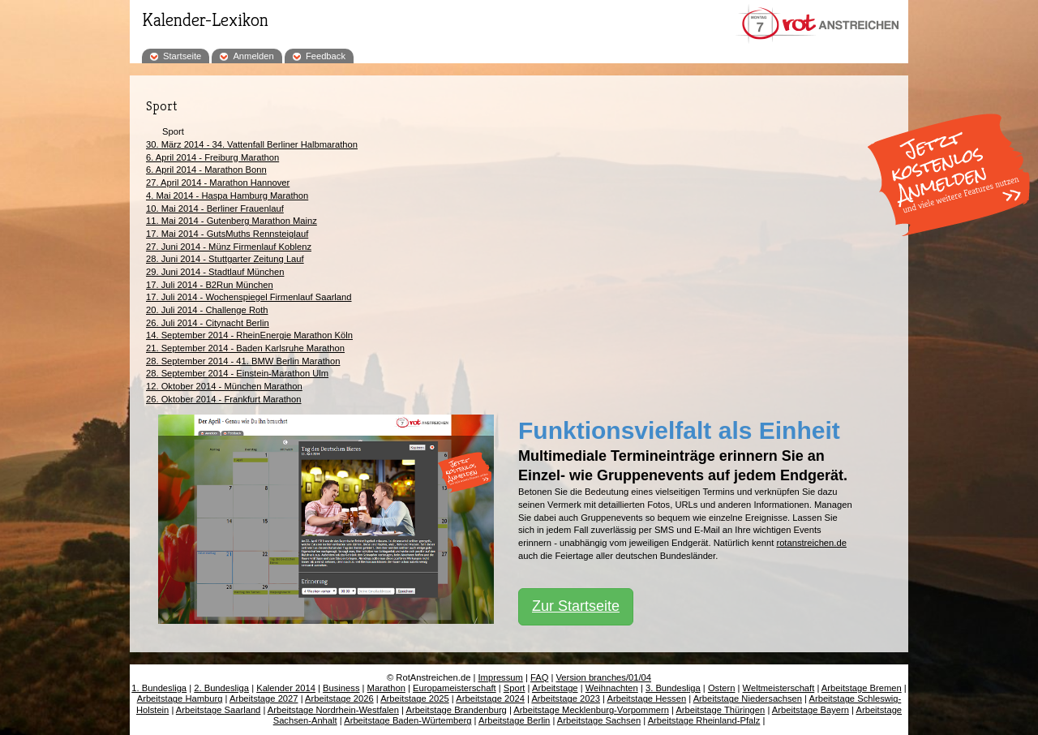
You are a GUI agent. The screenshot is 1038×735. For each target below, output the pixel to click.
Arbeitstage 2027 (263, 698)
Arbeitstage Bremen (861, 688)
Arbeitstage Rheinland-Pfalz (704, 720)
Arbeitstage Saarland (218, 710)
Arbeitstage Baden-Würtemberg (407, 720)
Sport (514, 688)
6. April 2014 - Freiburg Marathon (212, 157)
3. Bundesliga (673, 688)
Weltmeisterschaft (779, 688)
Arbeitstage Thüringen (720, 710)
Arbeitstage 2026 (339, 698)
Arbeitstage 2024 (490, 698)
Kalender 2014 (285, 688)
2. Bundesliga (221, 688)
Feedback (325, 56)
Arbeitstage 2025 (414, 698)
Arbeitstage (555, 688)
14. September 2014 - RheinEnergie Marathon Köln (249, 335)
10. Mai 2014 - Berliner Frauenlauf (215, 208)
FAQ (539, 677)
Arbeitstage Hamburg (180, 698)
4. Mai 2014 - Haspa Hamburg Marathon (227, 195)
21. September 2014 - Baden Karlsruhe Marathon (245, 348)
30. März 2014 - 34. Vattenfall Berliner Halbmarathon (252, 144)
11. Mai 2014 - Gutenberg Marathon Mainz (231, 221)
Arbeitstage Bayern (810, 710)
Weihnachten (611, 688)
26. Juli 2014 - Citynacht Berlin (207, 323)
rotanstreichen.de (811, 543)
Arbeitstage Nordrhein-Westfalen (333, 710)
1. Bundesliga (159, 688)
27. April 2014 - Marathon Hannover (218, 182)
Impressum (500, 677)
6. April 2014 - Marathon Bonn (206, 169)
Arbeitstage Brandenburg (455, 710)
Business (341, 688)
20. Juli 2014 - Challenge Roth (207, 310)
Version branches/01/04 (603, 677)
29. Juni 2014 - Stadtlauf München (215, 272)
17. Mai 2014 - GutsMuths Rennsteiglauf (227, 234)
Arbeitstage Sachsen (599, 720)
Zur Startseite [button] (576, 606)
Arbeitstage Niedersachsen (747, 698)
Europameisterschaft (454, 688)
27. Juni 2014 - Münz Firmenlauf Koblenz (228, 246)
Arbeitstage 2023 (565, 698)
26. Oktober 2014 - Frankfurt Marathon (224, 399)
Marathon (386, 688)
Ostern (722, 688)
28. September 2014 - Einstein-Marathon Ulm (237, 373)
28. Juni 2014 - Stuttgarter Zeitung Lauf (225, 259)
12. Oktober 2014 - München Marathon (224, 386)
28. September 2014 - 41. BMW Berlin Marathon (243, 361)
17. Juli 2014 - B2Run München (209, 285)
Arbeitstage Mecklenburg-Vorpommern (591, 710)
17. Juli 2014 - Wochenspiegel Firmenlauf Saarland (249, 297)
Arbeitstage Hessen (646, 698)
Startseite (182, 56)
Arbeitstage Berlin (514, 720)
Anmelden (253, 56)
